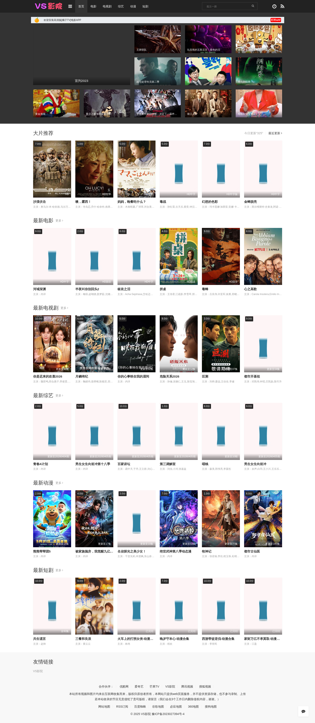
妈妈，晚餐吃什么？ (132, 201)
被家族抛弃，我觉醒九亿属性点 (97, 551)
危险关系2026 (169, 376)
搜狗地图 (211, 706)
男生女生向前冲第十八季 (92, 464)
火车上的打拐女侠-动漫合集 (137, 638)
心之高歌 (250, 289)
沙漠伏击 (39, 201)
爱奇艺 (139, 686)
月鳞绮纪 (81, 376)
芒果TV (154, 686)
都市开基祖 (252, 376)
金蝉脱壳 (250, 201)
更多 (59, 220)
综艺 (121, 6)
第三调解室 (168, 464)
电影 (93, 6)
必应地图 (176, 706)
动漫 (133, 6)
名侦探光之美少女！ (132, 551)
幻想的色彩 (210, 201)
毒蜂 (205, 289)
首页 (81, 6)
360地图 (193, 706)
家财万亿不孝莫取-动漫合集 (263, 638)
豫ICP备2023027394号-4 (168, 714)
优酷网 (124, 686)
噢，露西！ (83, 201)
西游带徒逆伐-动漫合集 (218, 638)
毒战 (163, 201)
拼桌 (163, 289)
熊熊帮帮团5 (42, 551)
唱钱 (205, 464)
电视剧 (107, 6)
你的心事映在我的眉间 (133, 376)
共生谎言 (39, 638)
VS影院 (38, 671)
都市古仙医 (252, 551)
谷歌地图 (158, 706)
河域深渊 (39, 289)
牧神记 (206, 551)
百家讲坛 (124, 464)
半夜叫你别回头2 (87, 289)
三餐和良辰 (83, 638)
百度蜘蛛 (140, 706)
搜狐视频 (205, 686)
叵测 (205, 376)
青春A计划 (40, 464)
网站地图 (104, 706)
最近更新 (275, 133)
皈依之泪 (124, 289)
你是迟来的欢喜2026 (47, 376)
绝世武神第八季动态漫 (175, 551)
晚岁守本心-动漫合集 (174, 638)
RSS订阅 (122, 706)
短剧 (145, 6)
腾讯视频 (187, 686)
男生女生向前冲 (255, 464)
